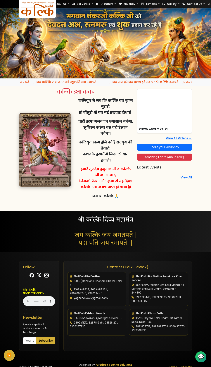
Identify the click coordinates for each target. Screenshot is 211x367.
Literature (105, 4)
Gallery (169, 4)
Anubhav (127, 4)
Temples (149, 4)
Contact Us (192, 4)
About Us (58, 4)
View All (186, 177)
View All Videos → (179, 138)
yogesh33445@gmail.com (91, 298)
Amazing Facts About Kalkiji (164, 157)
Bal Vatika (81, 4)
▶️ (9, 355)
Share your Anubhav (164, 147)
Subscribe (46, 340)
